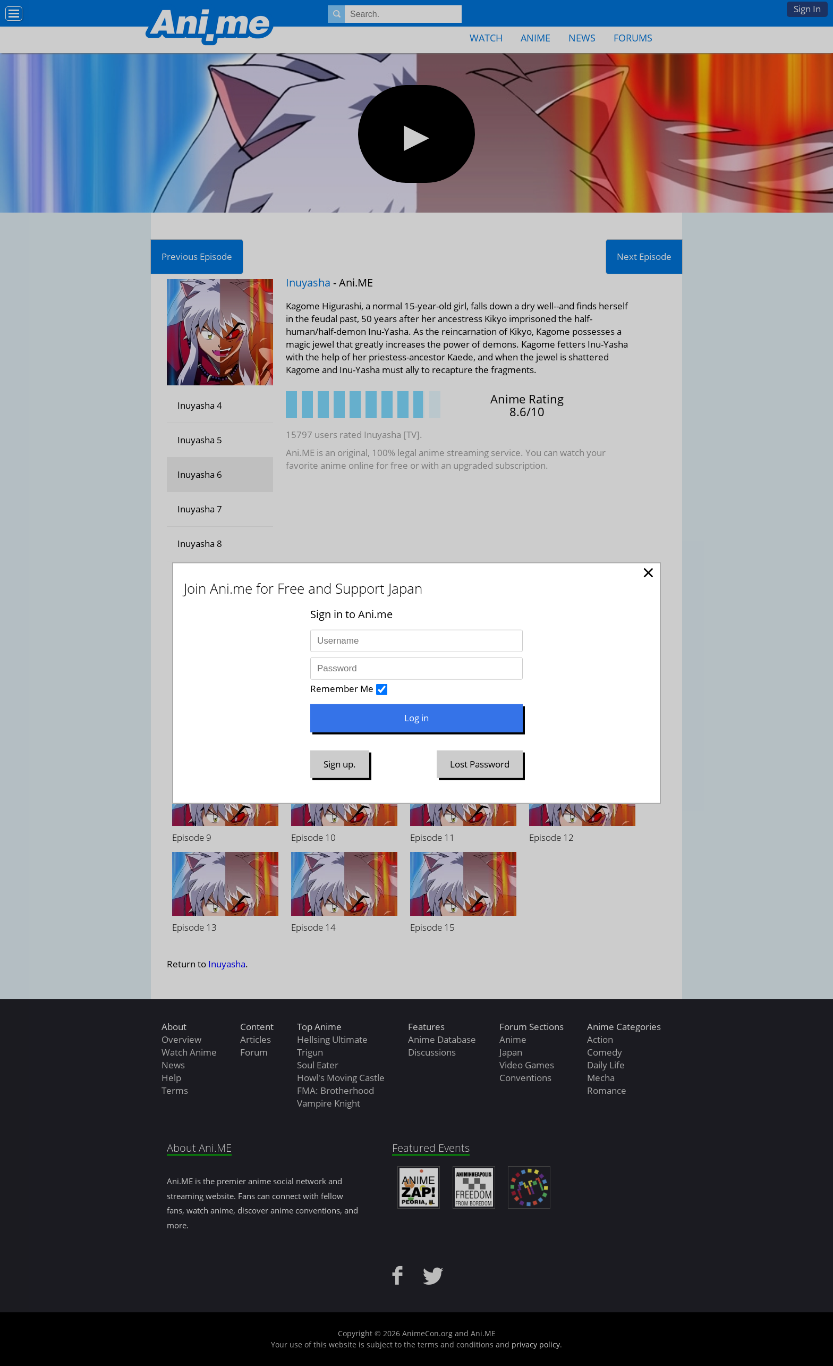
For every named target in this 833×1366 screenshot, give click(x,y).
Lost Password (479, 763)
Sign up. (340, 763)
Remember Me (341, 688)
